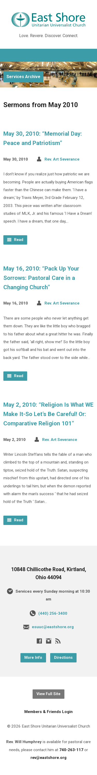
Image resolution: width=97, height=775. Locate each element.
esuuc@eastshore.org (53, 627)
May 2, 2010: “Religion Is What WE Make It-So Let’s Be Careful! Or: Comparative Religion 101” (48, 414)
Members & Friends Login (48, 711)
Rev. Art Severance (61, 159)
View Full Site (48, 694)
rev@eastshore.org (48, 757)
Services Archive (23, 76)
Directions (63, 657)
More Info (33, 657)
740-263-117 (71, 750)
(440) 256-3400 (52, 613)
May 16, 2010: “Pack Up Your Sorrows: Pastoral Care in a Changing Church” (41, 277)
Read (15, 240)
